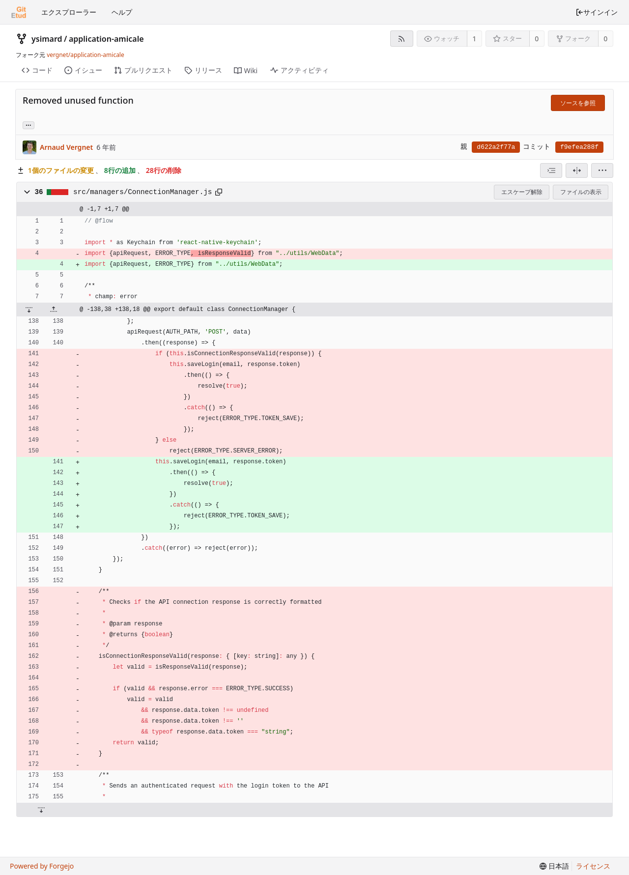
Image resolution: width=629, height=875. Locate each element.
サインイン (596, 12)
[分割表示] (577, 170)
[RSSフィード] (401, 38)
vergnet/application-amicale (85, 55)
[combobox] (551, 170)
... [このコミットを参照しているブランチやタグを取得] (28, 124)
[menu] (602, 170)
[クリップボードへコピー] (219, 192)
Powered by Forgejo (42, 866)
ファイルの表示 (580, 192)
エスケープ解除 (522, 192)
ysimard (46, 39)
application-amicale (106, 39)
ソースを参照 (578, 103)
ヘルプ (122, 12)
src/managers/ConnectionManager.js (142, 192)
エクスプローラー (68, 12)
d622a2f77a (496, 147)
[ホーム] (18, 12)
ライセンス (593, 866)
